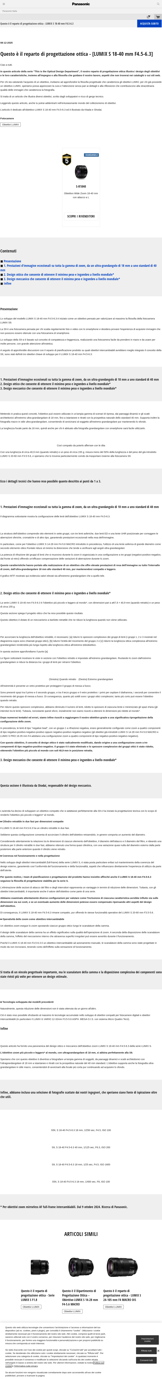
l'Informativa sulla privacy (26, 1366)
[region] (81, 1351)
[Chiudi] (158, 1350)
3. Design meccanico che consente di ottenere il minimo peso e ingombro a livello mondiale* (62, 279)
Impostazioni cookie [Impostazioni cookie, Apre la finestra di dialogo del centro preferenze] (147, 1340)
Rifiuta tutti (146, 1350)
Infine (7, 283)
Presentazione (12, 261)
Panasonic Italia (9, 11)
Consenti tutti (146, 1360)
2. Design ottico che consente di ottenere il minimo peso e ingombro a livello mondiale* (59, 274)
